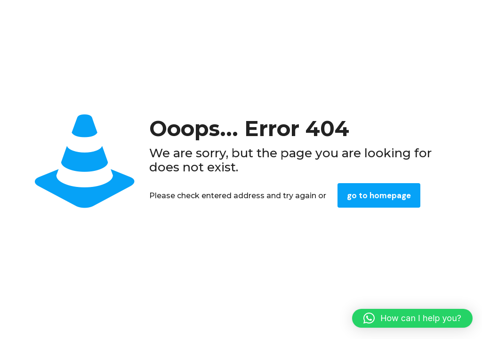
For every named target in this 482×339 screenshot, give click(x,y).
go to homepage (379, 195)
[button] (412, 318)
